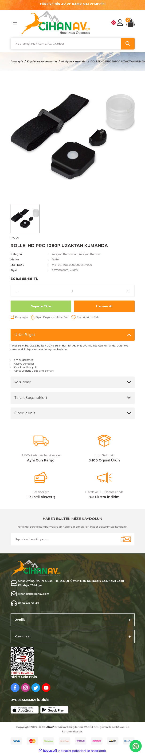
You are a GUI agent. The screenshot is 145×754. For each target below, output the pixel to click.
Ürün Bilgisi (24, 334)
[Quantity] (72, 291)
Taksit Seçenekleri (30, 397)
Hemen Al (104, 306)
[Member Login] (120, 22)
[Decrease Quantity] (17, 291)
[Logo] (55, 22)
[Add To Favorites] (85, 317)
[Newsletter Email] (73, 539)
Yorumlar (22, 382)
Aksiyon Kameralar (64, 254)
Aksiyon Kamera (90, 254)
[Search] (73, 44)
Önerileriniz (24, 413)
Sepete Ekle (41, 306)
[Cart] (130, 23)
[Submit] (126, 539)
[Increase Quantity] (127, 291)
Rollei (55, 259)
